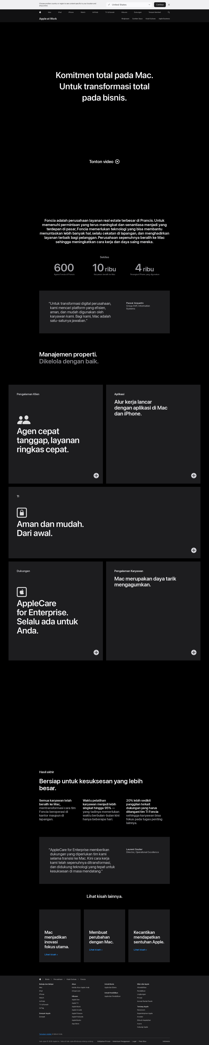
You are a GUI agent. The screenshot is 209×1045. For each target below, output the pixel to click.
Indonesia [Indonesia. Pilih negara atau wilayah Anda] (166, 1041)
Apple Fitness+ (77, 1013)
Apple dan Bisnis (110, 987)
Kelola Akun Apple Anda (80, 987)
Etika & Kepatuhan (144, 1020)
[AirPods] (95, 12)
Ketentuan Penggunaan (121, 1041)
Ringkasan (125, 19)
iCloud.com (76, 991)
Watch (41, 998)
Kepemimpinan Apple (145, 1013)
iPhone (41, 994)
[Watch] (83, 12)
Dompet (42, 1017)
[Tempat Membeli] (155, 12)
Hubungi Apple (142, 1027)
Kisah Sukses (151, 19)
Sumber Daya (137, 19)
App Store (75, 1024)
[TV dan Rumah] (109, 12)
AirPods (42, 1001)
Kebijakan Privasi (103, 1041)
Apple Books (76, 1020)
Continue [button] (160, 5)
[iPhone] (71, 12)
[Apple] (40, 12)
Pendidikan (141, 991)
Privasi (139, 998)
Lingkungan (141, 994)
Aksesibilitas (141, 987)
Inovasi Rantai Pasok (144, 1001)
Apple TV (75, 1003)
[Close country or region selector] (169, 4)
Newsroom (141, 1010)
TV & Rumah (43, 1005)
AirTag (41, 1008)
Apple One (75, 1000)
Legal (134, 1041)
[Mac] (49, 12)
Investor (140, 1017)
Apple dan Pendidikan (112, 996)
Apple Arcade (77, 1010)
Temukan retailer (45, 1034)
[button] (129, 4)
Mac (40, 987)
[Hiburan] (124, 12)
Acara (139, 1024)
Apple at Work (48, 18)
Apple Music (76, 1007)
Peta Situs (142, 1041)
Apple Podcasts (77, 1017)
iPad (41, 991)
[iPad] (60, 12)
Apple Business (164, 19)
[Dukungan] (138, 12)
